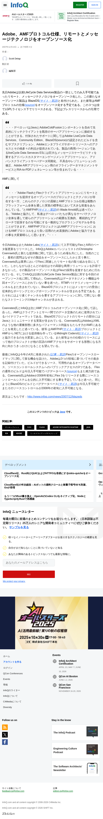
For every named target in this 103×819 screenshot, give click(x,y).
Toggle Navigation (5, 5)
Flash (42, 427)
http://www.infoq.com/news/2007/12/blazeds (54, 396)
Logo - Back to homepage (19, 4)
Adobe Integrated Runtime (65, 427)
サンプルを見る (19, 527)
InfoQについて (10, 696)
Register (80, 5)
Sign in (94, 5)
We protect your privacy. (14, 581)
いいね (29, 83)
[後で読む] (77, 83)
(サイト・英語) (48, 100)
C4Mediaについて (12, 701)
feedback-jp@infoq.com (13, 791)
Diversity (7, 707)
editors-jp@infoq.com (63, 791)
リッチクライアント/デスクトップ (43, 433)
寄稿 (5, 684)
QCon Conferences (13, 673)
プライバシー (8, 813)
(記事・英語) (58, 354)
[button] (29, 574)
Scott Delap (15, 58)
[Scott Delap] (4, 58)
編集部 (12, 71)
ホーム (6, 656)
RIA (6, 433)
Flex (29, 427)
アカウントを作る (12, 662)
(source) (30, 104)
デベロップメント (12, 427)
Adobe (19, 433)
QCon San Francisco (65, 686)
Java (62, 411)
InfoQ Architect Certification (68, 662)
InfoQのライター (11, 690)
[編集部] (4, 71)
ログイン (7, 667)
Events (6, 679)
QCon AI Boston (68, 676)
